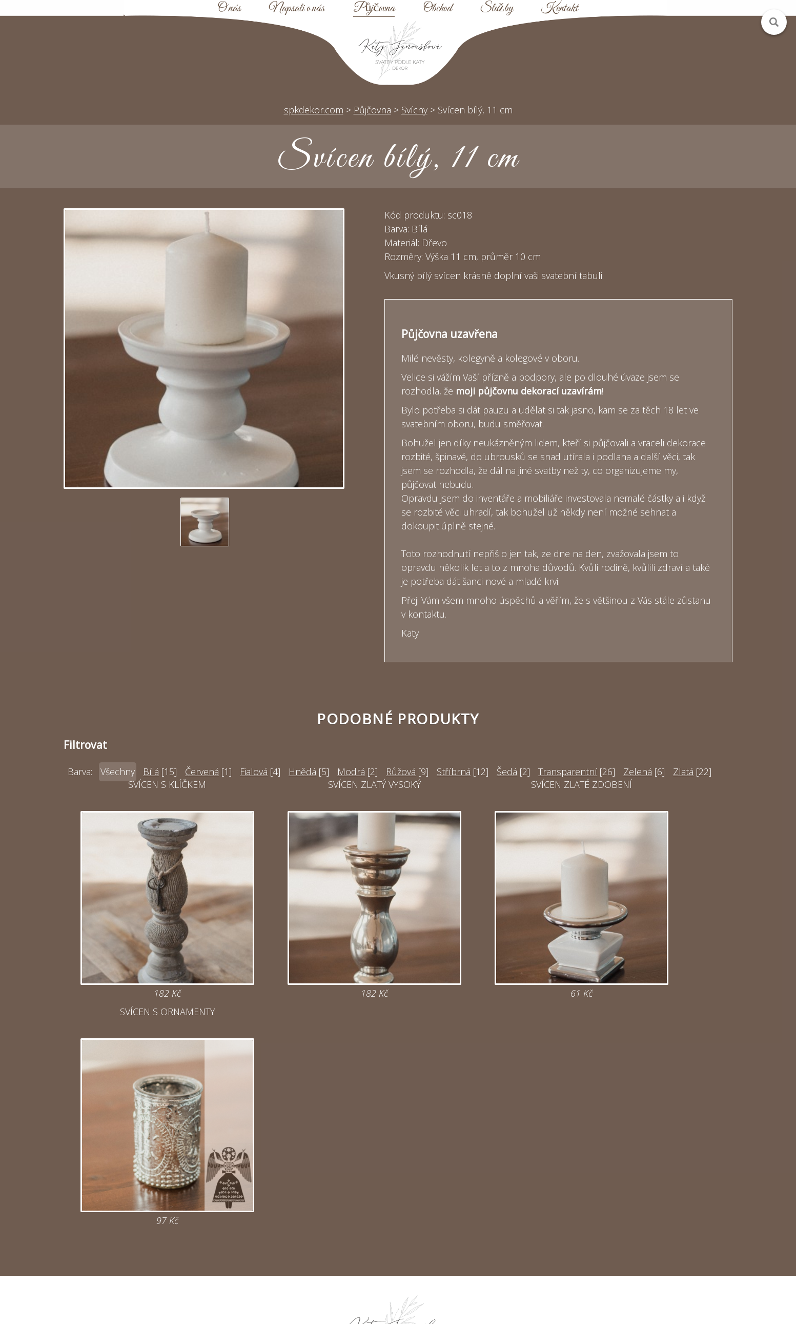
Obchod (437, 8)
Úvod (485, 1156)
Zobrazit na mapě (137, 1248)
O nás (229, 8)
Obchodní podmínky (485, 1212)
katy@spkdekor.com (311, 1175)
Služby (496, 8)
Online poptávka (311, 1193)
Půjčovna (374, 8)
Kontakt (559, 8)
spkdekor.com (313, 110)
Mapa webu (485, 1193)
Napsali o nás (296, 8)
